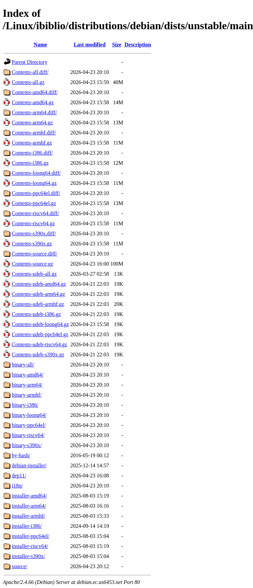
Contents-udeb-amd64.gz (39, 284)
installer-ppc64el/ (30, 536)
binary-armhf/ (27, 395)
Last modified (90, 44)
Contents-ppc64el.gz (34, 203)
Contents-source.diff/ (34, 254)
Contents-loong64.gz (34, 183)
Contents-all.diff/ (30, 72)
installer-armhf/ (28, 516)
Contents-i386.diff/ (32, 153)
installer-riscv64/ (30, 546)
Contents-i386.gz (30, 163)
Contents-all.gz (28, 82)
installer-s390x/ (28, 556)
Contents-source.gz (32, 264)
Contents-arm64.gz (32, 122)
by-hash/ (21, 455)
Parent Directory (29, 62)
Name (40, 44)
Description (138, 44)
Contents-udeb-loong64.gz (40, 324)
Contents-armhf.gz (32, 143)
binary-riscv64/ (28, 435)
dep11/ (19, 475)
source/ (19, 566)
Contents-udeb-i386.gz (36, 314)
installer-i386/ (27, 526)
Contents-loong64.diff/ (36, 173)
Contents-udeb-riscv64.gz (39, 344)
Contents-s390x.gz (32, 243)
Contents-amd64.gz (33, 102)
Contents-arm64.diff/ (34, 112)
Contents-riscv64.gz (33, 223)
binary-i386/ (25, 405)
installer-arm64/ (29, 506)
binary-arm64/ (27, 385)
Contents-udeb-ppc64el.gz (40, 334)
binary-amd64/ (27, 375)
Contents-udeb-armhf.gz (38, 304)
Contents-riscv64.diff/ (35, 213)
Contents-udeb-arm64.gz (38, 294)
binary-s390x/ (27, 445)
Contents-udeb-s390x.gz (38, 354)
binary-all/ (23, 364)
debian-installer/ (29, 465)
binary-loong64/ (29, 415)
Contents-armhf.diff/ (34, 132)
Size (117, 44)
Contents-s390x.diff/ (34, 233)
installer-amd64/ (29, 496)
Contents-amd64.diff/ (35, 92)
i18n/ (17, 485)
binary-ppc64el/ (29, 425)
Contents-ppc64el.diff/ (36, 193)
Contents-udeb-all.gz (34, 274)
